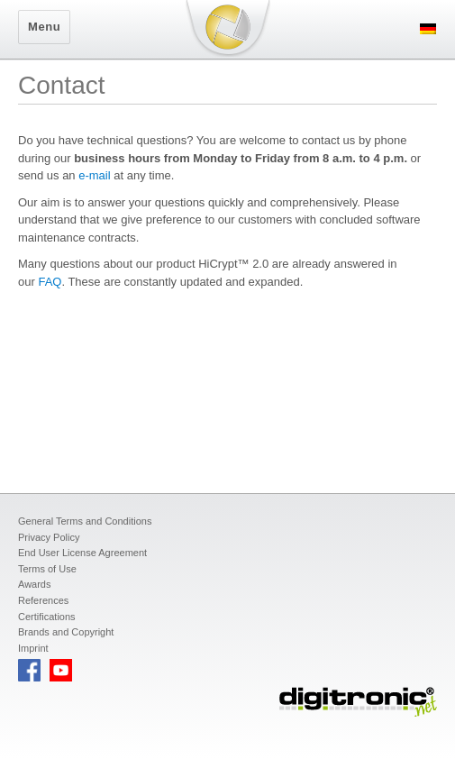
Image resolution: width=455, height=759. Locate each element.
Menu (44, 26)
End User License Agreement (82, 552)
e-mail (94, 175)
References (43, 600)
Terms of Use (47, 568)
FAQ (49, 281)
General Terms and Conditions (84, 521)
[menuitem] (428, 28)
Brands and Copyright (66, 631)
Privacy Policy (48, 537)
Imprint (33, 648)
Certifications (47, 616)
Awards (34, 584)
